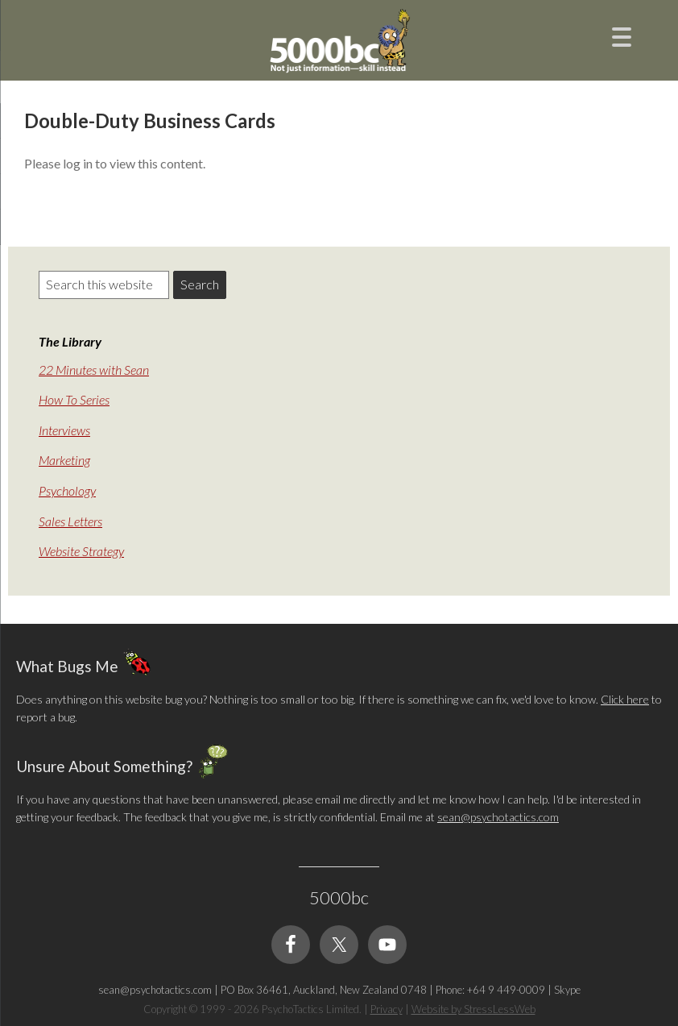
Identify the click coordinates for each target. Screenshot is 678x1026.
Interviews (64, 430)
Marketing (64, 459)
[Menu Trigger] (622, 35)
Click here (625, 699)
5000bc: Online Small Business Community (339, 44)
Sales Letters (70, 521)
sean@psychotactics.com (498, 817)
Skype (567, 989)
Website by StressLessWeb (473, 1009)
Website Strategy (81, 551)
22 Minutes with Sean (94, 369)
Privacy (386, 1009)
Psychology (67, 490)
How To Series (74, 399)
